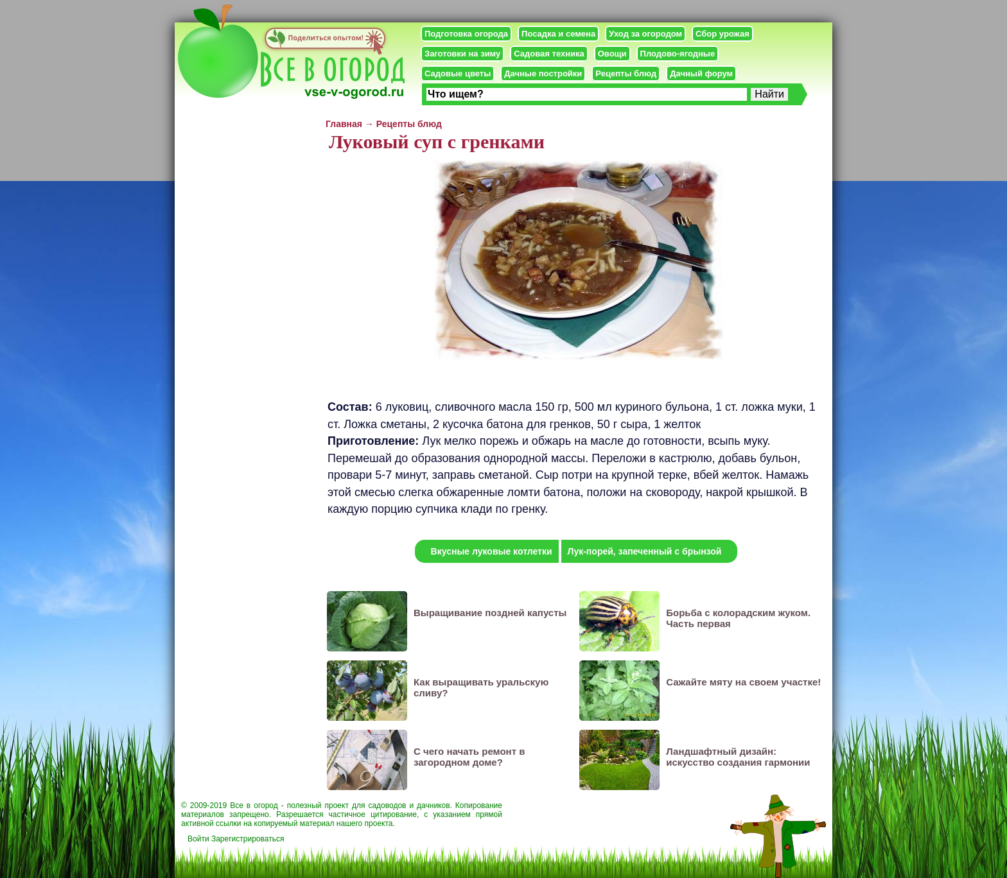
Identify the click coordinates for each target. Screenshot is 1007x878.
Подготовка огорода (466, 34)
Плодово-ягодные (677, 53)
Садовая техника (549, 53)
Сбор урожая (722, 34)
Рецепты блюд (625, 73)
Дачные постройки (543, 73)
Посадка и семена (558, 34)
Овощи (612, 53)
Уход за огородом (645, 34)
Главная (344, 124)
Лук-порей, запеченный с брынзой (645, 551)
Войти (198, 838)
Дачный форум (701, 73)
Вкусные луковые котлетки (491, 551)
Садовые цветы (458, 73)
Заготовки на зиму (462, 53)
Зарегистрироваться (247, 838)
